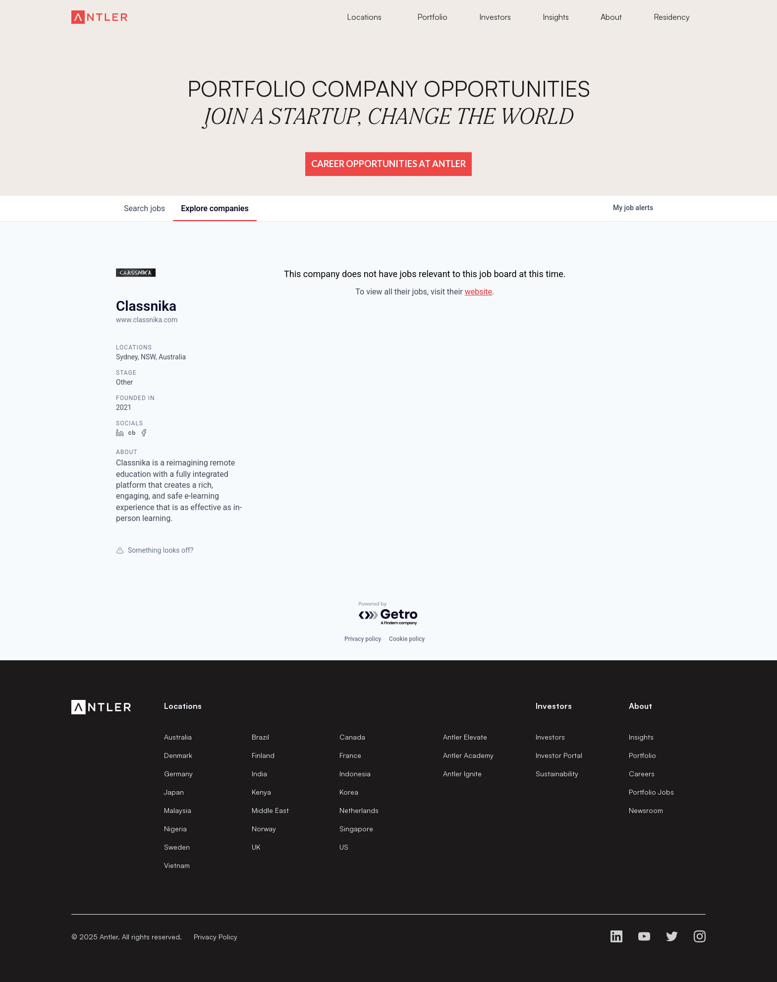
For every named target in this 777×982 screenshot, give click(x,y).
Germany (178, 773)
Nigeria (175, 828)
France (350, 755)
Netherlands (359, 810)
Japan (174, 792)
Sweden (177, 847)
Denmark (178, 755)
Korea (348, 792)
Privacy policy (362, 638)
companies (214, 208)
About (640, 706)
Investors (550, 737)
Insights (641, 737)
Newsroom (646, 810)
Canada (352, 737)
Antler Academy (468, 755)
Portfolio (642, 755)
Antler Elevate (465, 737)
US (343, 847)
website (478, 291)
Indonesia (355, 773)
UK (256, 847)
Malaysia (177, 810)
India (259, 773)
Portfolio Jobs (651, 792)
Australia (178, 737)
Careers (642, 773)
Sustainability (557, 773)
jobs (144, 208)
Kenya (261, 792)
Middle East (270, 810)
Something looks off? (154, 550)
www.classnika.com (146, 320)
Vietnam (177, 865)
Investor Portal (559, 755)
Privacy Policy (215, 936)
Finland (263, 755)
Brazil (260, 737)
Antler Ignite (462, 773)
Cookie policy (407, 638)
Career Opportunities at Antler (388, 163)
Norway (264, 828)
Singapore (356, 828)
